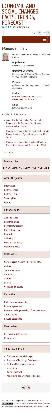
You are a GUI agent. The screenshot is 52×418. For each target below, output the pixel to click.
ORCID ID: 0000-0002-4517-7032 (26, 97)
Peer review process (13, 225)
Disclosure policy (12, 246)
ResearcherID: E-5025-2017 (24, 99)
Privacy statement (13, 318)
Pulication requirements (15, 302)
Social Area (12, 368)
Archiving (8, 238)
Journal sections (12, 270)
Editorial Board (11, 190)
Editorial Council (12, 194)
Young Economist (14, 372)
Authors (8, 274)
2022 (27, 168)
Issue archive (11, 161)
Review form (10, 338)
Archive (7, 266)
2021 (33, 168)
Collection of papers (13, 286)
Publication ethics (12, 230)
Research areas (11, 221)
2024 (14, 168)
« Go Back (8, 152)
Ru (44, 33)
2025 (8, 168)
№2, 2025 (21, 126)
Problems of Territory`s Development (23, 360)
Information (9, 185)
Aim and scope (11, 217)
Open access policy (13, 242)
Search (7, 282)
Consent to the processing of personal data (24, 310)
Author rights (10, 314)
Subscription (10, 198)
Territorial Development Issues (20, 364)
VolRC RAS (7, 27)
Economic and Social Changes (20, 356)
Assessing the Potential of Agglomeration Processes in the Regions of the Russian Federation (24, 123)
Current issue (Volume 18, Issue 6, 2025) (22, 262)
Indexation (9, 234)
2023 (21, 168)
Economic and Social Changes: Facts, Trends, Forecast (20, 14)
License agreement (13, 306)
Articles (7, 278)
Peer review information (15, 334)
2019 (46, 168)
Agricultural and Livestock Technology (23, 376)
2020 (40, 168)
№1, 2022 (40, 145)
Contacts (8, 202)
